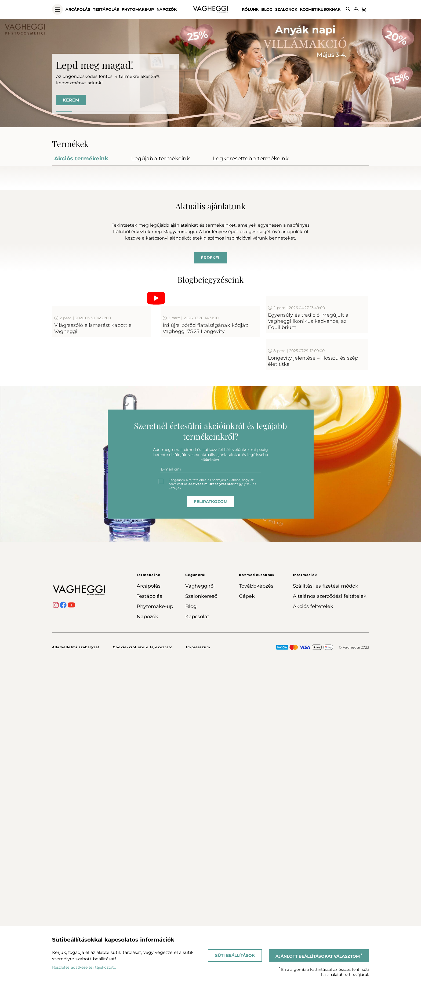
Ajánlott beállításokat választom (318, 956)
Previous (35, 227)
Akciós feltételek (313, 925)
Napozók (167, 9)
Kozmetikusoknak (320, 9)
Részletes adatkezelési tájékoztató (84, 967)
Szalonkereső (201, 914)
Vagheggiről (200, 904)
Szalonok (286, 9)
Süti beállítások (235, 955)
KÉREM (71, 100)
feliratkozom (210, 819)
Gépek (247, 914)
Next (385, 227)
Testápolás (106, 9)
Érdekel (210, 365)
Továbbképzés (256, 904)
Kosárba (170, 276)
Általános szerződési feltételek (329, 914)
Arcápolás (78, 9)
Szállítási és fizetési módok (325, 904)
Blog (267, 9)
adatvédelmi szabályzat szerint (213, 802)
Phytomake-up (138, 9)
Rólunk (250, 9)
